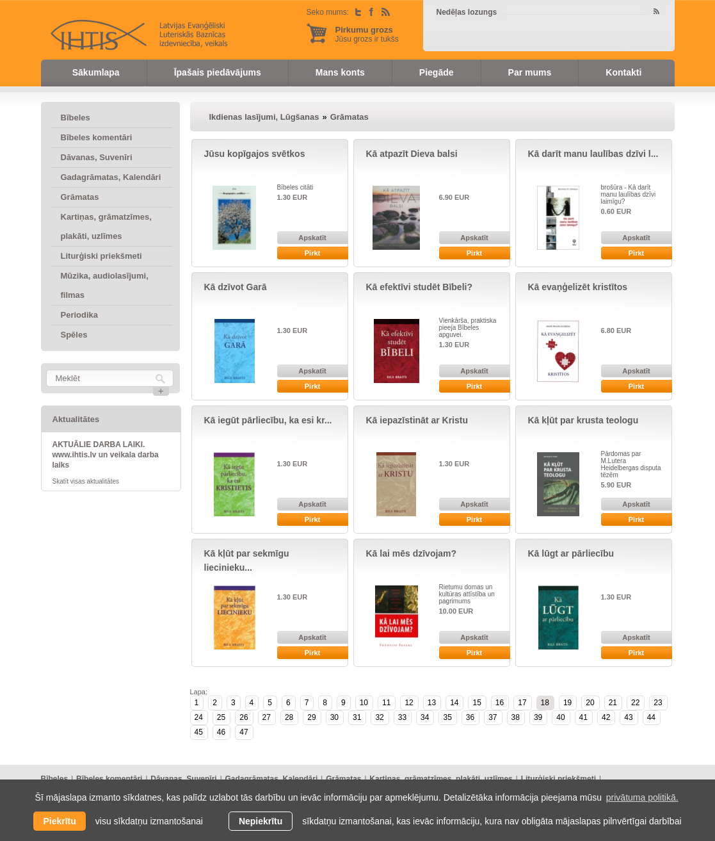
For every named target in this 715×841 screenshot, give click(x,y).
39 (538, 717)
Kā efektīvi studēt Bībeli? (419, 287)
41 (583, 717)
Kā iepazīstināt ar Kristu (417, 420)
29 (311, 717)
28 (289, 717)
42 (606, 717)
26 (243, 717)
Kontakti (623, 72)
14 (454, 702)
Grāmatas (80, 197)
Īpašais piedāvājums (217, 72)
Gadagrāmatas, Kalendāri (111, 177)
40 (560, 717)
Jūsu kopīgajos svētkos (254, 154)
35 (447, 717)
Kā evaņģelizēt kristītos (578, 287)
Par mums (530, 72)
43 (628, 717)
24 (199, 717)
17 (522, 702)
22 (635, 702)
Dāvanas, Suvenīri (97, 157)
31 (357, 717)
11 (386, 702)
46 (221, 732)
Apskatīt (312, 237)
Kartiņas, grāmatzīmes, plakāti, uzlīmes (106, 226)
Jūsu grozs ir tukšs (367, 34)
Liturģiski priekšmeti (101, 256)
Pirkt (312, 253)
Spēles (74, 334)
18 (545, 702)
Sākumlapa (96, 72)
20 (590, 702)
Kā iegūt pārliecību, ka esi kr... (268, 420)
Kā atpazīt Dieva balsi (412, 154)
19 (567, 702)
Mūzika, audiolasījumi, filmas (105, 285)
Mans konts (340, 72)
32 (379, 717)
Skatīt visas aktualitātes (86, 481)
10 (364, 702)
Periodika (80, 315)
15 (476, 702)
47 (243, 732)
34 (425, 717)
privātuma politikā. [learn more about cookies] (642, 797)
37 (492, 717)
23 (658, 702)
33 (402, 717)
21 (613, 702)
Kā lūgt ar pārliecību (571, 553)
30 (334, 717)
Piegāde (436, 72)
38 (515, 717)
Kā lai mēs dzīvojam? (411, 553)
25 (221, 717)
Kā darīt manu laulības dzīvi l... (593, 154)
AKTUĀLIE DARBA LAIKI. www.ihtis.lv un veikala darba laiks (105, 454)
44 (651, 717)
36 (470, 717)
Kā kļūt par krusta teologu (583, 420)
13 (432, 702)
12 (409, 702)
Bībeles (75, 117)
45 (199, 732)
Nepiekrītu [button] (260, 821)
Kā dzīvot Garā (235, 287)
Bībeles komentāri (97, 137)
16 (499, 702)
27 (266, 717)
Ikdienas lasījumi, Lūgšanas (264, 117)
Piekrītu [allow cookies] (59, 821)
